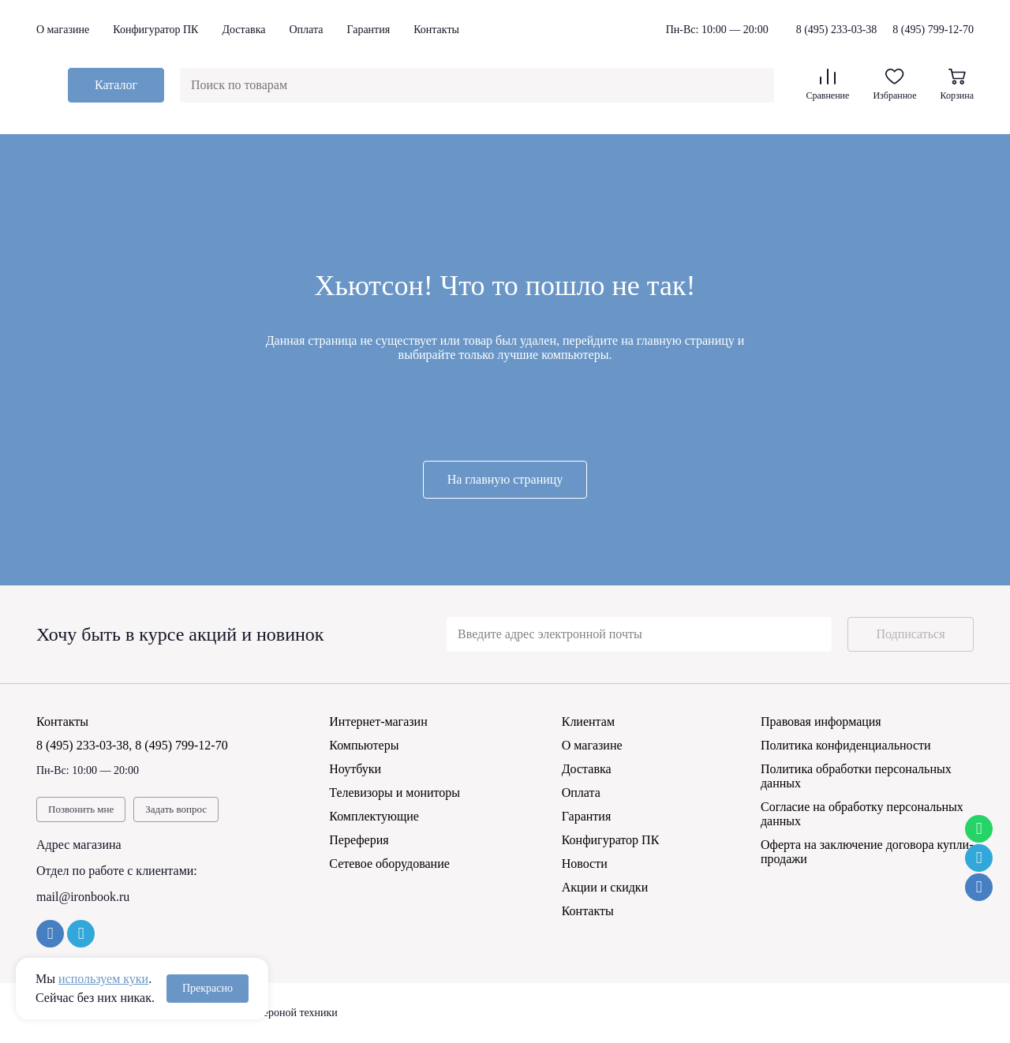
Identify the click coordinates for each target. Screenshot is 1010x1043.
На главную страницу (505, 479)
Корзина (957, 85)
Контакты (436, 30)
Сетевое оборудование (389, 863)
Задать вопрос (176, 809)
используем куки (103, 978)
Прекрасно (207, 988)
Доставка (243, 30)
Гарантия (368, 30)
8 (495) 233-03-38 (836, 30)
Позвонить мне (81, 809)
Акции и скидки (605, 887)
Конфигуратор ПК (155, 30)
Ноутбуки (355, 769)
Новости (585, 863)
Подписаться (910, 634)
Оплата (306, 30)
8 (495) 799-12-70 (933, 30)
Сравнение (827, 85)
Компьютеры (363, 745)
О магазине (62, 30)
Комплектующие (374, 816)
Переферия (358, 840)
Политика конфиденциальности (846, 745)
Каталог (116, 85)
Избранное (894, 85)
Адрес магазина (79, 844)
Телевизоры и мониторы (394, 792)
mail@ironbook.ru (82, 896)
